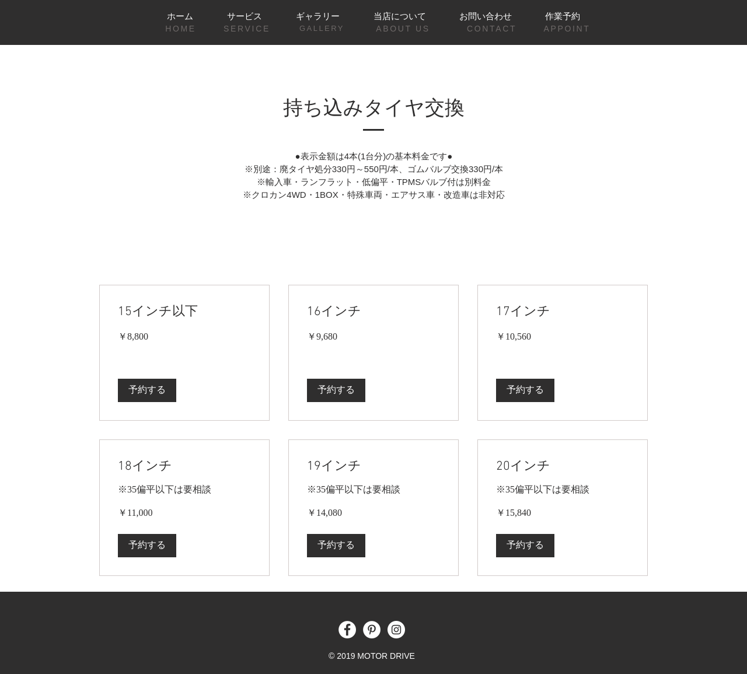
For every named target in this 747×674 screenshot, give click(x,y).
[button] (147, 390)
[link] (184, 311)
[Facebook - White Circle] (347, 629)
